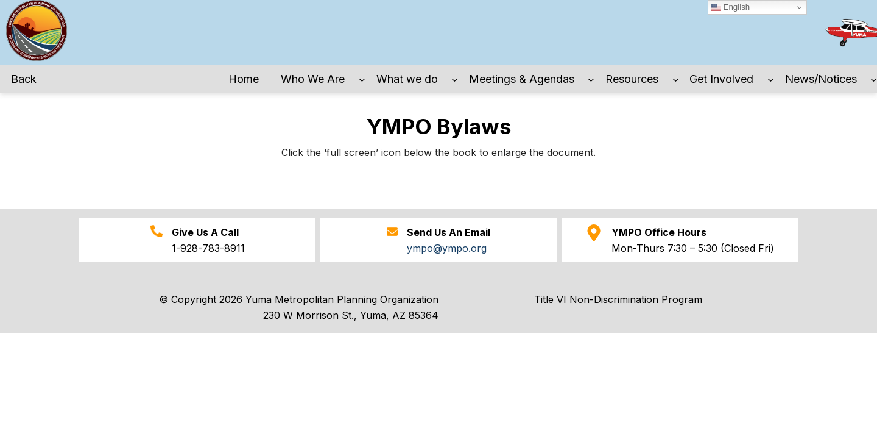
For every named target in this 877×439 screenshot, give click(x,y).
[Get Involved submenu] (770, 79)
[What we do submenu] (454, 79)
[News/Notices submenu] (873, 79)
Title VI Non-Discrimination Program (618, 299)
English (730, 7)
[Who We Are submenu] (362, 79)
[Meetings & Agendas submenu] (591, 79)
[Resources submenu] (675, 79)
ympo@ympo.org (447, 248)
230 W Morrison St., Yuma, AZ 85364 (350, 315)
